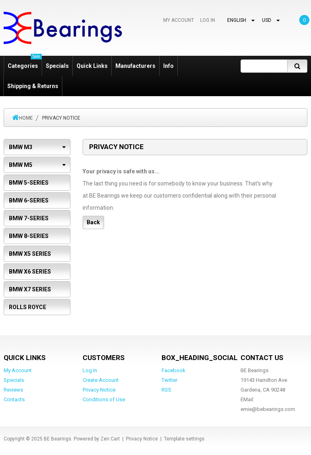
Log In (207, 20)
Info (168, 66)
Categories (25, 62)
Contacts (14, 399)
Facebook (173, 370)
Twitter (169, 380)
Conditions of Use (104, 399)
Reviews (13, 390)
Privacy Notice (99, 390)
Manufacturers (135, 66)
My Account (178, 20)
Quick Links (92, 66)
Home (26, 118)
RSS (166, 390)
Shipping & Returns (32, 86)
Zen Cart (110, 439)
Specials (57, 66)
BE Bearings (57, 439)
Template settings (184, 439)
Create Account (101, 380)
